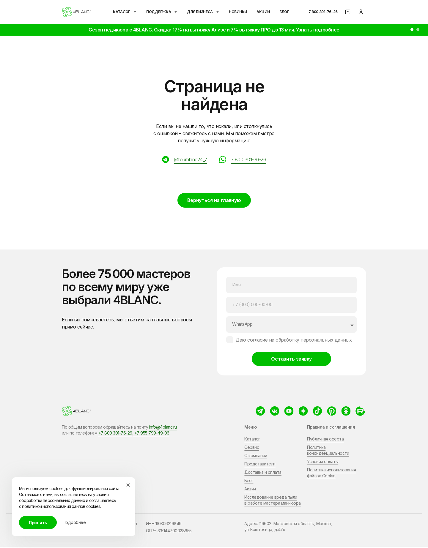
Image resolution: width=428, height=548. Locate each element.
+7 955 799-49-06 (151, 434)
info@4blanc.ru (163, 428)
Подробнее (74, 522)
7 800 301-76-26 (323, 12)
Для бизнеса (203, 12)
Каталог (125, 12)
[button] (411, 29)
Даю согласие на (294, 341)
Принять (38, 522)
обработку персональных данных (314, 341)
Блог (284, 12)
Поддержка (161, 12)
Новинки (238, 12)
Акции (263, 12)
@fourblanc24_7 (190, 159)
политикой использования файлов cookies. (61, 506)
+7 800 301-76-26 (115, 434)
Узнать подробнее (317, 30)
